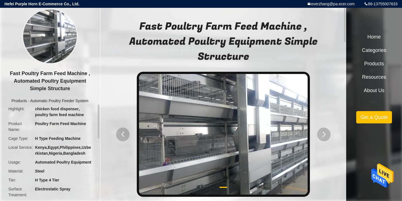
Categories (374, 50)
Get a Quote (374, 117)
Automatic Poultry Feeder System (59, 101)
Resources (374, 77)
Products (19, 101)
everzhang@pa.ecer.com (333, 4)
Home (374, 37)
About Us (374, 90)
